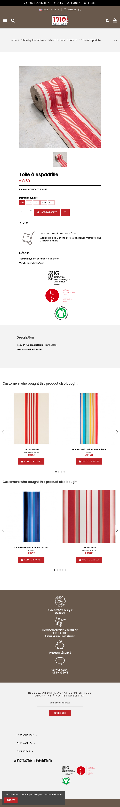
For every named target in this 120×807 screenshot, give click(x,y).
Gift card (90, 3)
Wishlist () (72, 9)
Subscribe (60, 713)
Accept (11, 800)
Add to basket (47, 212)
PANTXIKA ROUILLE (31, 452)
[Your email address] (60, 703)
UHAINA (31, 550)
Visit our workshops (37, 3)
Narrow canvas (31, 449)
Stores (58, 3)
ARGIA (88, 452)
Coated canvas (89, 547)
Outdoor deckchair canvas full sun (89, 449)
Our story (74, 3)
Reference (24, 189)
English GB (49, 9)
